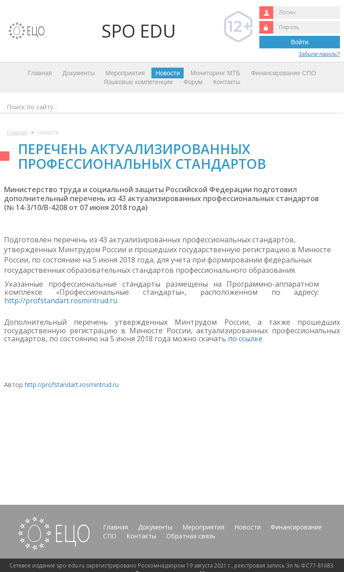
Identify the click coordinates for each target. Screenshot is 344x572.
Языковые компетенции (138, 82)
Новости (167, 73)
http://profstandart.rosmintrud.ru (60, 300)
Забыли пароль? (319, 54)
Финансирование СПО (283, 73)
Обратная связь (190, 536)
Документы (79, 73)
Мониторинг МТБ (215, 73)
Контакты (226, 82)
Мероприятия (125, 73)
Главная (40, 73)
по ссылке (246, 339)
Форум (192, 82)
